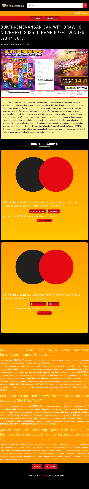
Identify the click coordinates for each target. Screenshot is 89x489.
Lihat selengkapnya (44, 220)
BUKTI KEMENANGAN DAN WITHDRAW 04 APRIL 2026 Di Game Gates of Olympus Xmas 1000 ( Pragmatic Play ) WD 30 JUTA (43, 204)
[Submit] (85, 5)
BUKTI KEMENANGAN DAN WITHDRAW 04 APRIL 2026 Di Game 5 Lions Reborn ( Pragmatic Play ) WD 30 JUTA (42, 297)
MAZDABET (19, 360)
